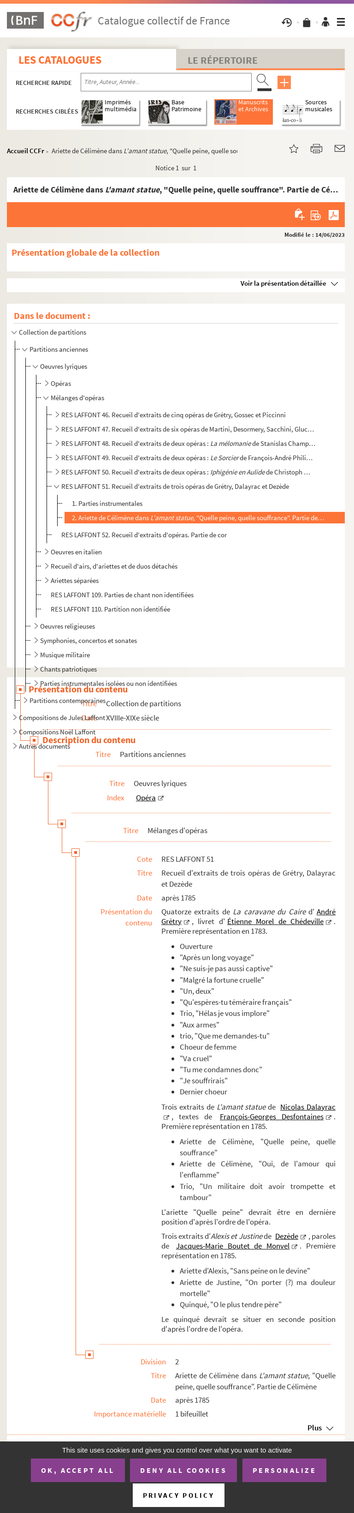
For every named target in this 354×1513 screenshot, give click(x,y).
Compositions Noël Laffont (57, 731)
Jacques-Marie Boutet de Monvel (232, 1246)
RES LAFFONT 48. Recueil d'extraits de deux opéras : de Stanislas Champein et (188, 443)
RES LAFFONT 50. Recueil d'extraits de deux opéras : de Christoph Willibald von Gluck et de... (188, 472)
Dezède (286, 1236)
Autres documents (44, 746)
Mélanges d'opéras (77, 397)
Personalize (285, 1470)
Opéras (61, 383)
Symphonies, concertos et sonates (88, 640)
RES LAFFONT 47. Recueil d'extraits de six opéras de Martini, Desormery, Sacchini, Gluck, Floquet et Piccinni (188, 429)
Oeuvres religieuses (67, 626)
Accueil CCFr (25, 150)
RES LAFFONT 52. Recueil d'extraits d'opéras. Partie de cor (144, 534)
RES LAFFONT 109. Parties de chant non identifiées (122, 594)
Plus (314, 1428)
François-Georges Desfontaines (272, 1116)
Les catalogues (59, 60)
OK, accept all (78, 1470)
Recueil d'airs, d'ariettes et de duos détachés (114, 566)
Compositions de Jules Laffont (62, 717)
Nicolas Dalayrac (308, 1107)
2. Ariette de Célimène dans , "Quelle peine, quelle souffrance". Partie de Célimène (198, 517)
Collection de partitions (52, 332)
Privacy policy (178, 1495)
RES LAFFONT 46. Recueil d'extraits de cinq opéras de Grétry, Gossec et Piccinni (173, 414)
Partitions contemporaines (68, 700)
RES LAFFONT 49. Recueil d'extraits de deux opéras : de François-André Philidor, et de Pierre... (188, 457)
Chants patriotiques (68, 669)
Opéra (146, 798)
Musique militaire (65, 654)
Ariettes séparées (75, 580)
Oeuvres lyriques (63, 366)
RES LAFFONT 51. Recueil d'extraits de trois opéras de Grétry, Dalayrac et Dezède (175, 486)
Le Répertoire (223, 60)
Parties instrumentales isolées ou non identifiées (108, 683)
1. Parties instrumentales (107, 503)
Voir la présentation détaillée (283, 283)
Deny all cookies (183, 1470)
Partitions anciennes (59, 349)
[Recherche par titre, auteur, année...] (166, 82)
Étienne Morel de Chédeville (275, 921)
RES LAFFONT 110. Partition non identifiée (110, 609)
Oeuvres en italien (76, 551)
